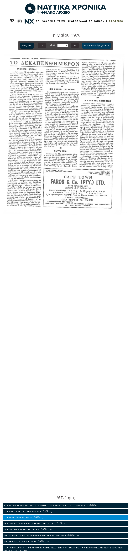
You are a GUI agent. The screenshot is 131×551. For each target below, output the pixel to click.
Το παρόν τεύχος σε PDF (96, 45)
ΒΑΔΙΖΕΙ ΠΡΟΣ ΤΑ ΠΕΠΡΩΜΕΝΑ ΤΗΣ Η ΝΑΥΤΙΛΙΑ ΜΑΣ (41, 535)
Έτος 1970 (27, 45)
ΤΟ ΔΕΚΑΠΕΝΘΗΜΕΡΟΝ (23, 517)
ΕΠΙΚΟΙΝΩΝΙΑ (98, 21)
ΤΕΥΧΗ (61, 21)
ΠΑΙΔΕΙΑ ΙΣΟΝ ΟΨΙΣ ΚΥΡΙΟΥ (26, 541)
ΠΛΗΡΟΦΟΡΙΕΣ (46, 21)
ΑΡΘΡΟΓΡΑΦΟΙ (77, 21)
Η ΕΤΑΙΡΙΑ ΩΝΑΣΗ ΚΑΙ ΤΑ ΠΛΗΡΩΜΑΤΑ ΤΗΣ (35, 523)
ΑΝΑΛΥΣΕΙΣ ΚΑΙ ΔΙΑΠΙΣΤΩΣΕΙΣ (27, 529)
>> (74, 45)
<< (41, 45)
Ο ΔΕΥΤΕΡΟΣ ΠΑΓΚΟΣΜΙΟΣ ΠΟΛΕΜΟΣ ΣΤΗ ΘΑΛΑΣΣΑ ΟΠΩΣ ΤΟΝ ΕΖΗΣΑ (51, 505)
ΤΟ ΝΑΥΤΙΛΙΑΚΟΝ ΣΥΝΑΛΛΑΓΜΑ (28, 511)
